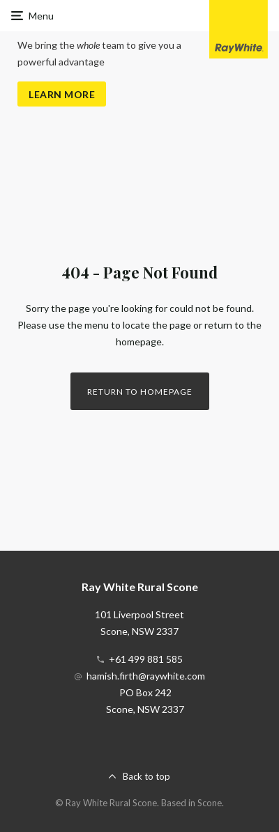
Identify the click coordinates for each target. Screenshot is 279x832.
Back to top (146, 776)
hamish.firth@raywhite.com (145, 676)
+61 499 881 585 (146, 659)
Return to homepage (140, 391)
